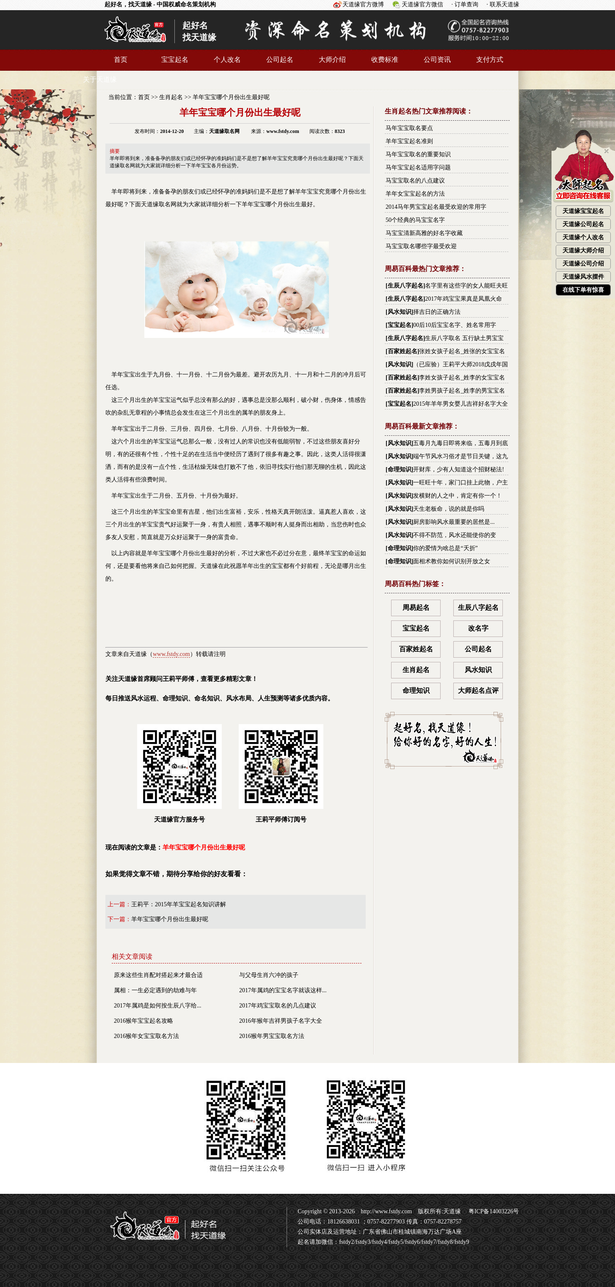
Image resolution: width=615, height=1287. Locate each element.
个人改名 (227, 59)
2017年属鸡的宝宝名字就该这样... (283, 990)
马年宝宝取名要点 (409, 128)
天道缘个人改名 (583, 237)
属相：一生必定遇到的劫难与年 (155, 990)
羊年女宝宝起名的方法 (415, 194)
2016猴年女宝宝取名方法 (146, 1036)
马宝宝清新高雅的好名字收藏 (424, 233)
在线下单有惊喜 (583, 290)
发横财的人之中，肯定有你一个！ (457, 496)
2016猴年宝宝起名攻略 (143, 1021)
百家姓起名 (402, 351)
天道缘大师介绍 (583, 250)
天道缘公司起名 (583, 224)
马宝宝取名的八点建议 (415, 180)
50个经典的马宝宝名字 (415, 220)
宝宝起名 (174, 59)
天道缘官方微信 (422, 4)
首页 (120, 59)
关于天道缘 (100, 79)
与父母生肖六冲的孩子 (268, 975)
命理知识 (399, 469)
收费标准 (384, 59)
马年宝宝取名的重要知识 (418, 154)
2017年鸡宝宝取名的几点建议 (277, 1005)
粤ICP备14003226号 (493, 1211)
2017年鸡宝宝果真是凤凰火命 (463, 299)
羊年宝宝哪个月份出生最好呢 (231, 97)
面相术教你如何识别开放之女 (451, 561)
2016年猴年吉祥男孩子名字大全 (280, 1021)
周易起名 (416, 607)
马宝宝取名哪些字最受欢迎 (421, 246)
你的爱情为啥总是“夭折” (445, 548)
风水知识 (399, 312)
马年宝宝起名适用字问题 (418, 167)
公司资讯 (437, 59)
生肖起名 (171, 97)
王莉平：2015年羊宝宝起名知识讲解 (178, 904)
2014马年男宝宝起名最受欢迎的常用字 (436, 207)
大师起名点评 (478, 690)
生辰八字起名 (405, 285)
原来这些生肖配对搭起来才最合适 (158, 975)
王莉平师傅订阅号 (281, 773)
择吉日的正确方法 (437, 312)
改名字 (478, 628)
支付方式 (489, 59)
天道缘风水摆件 (583, 277)
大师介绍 (332, 59)
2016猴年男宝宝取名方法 (271, 1036)
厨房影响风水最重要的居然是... (454, 522)
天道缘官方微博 (363, 4)
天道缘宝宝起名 (583, 211)
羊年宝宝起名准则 (409, 141)
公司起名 (279, 59)
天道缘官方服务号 (179, 773)
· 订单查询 (465, 4)
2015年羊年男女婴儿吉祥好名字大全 (460, 404)
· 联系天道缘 (503, 4)
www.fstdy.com (171, 654)
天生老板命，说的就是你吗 (448, 509)
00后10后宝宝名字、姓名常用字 (454, 325)
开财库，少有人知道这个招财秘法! (458, 469)
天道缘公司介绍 (583, 263)
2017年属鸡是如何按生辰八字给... (157, 1005)
